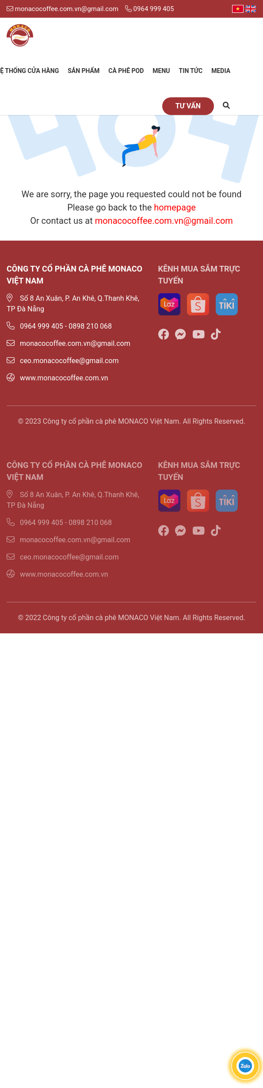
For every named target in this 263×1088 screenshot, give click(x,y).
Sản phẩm (83, 70)
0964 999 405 (149, 9)
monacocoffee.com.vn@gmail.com (62, 9)
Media (220, 70)
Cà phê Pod (126, 70)
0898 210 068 (90, 326)
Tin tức (191, 70)
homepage (175, 207)
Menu (161, 70)
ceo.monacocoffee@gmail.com (62, 360)
